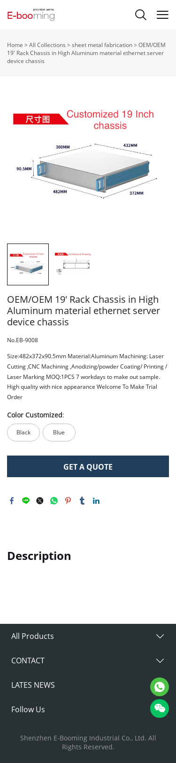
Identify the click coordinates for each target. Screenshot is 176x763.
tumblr (82, 500)
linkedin (96, 500)
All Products (32, 636)
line (26, 500)
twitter (40, 500)
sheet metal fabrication (102, 45)
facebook (11, 500)
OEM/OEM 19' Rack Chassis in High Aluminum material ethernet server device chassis (86, 53)
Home (15, 45)
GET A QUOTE (88, 467)
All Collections (47, 45)
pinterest (68, 500)
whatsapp (54, 500)
